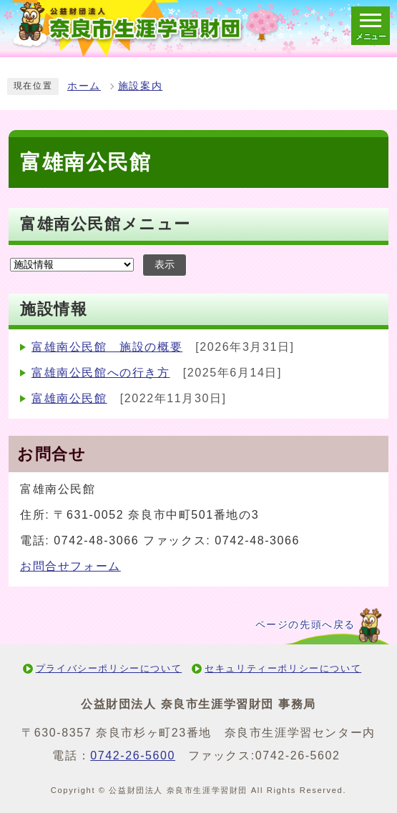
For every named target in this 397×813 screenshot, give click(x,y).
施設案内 (140, 86)
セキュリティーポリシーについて (283, 668)
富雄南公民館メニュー (105, 224)
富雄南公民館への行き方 (100, 372)
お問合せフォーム (70, 566)
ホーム (84, 86)
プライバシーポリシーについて (109, 668)
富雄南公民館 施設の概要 (106, 347)
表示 (165, 264)
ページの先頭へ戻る (305, 624)
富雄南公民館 (69, 398)
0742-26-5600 (132, 755)
